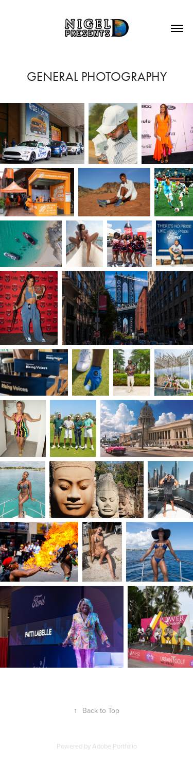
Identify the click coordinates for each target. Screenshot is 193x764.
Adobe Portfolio (114, 746)
